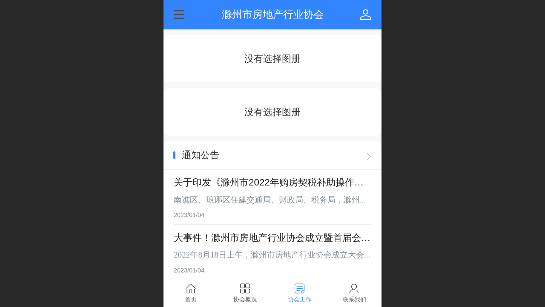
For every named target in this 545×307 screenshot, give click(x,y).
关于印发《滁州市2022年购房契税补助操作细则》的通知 (269, 183)
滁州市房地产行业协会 (273, 14)
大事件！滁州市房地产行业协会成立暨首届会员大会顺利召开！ (272, 238)
